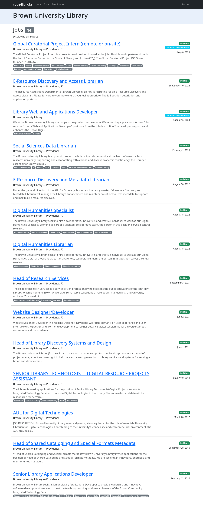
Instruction (46, 300)
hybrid (28, 66)
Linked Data (55, 232)
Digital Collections (63, 69)
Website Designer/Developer (43, 312)
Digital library (68, 232)
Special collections (41, 66)
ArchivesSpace (58, 66)
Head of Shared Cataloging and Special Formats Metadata (74, 443)
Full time (184, 43)
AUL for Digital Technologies (43, 413)
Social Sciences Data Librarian (44, 146)
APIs (47, 168)
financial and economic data (80, 168)
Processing (124, 66)
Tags (46, 4)
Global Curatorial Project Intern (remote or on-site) (66, 44)
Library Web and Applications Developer (55, 112)
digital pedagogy (21, 266)
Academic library (81, 66)
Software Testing (33, 401)
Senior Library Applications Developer (53, 474)
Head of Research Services (41, 278)
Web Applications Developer (25, 496)
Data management (39, 232)
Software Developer (22, 134)
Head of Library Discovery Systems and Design (62, 343)
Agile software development (136, 496)
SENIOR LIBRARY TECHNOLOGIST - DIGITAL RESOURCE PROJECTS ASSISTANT (81, 376)
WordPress (18, 401)
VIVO (62, 401)
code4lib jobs (23, 4)
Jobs (39, 4)
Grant (68, 66)
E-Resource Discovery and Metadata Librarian (61, 180)
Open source (80, 496)
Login (185, 4)
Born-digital (137, 66)
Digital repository (21, 232)
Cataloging (113, 66)
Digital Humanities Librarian (43, 244)
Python (40, 168)
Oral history (49, 69)
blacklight (105, 496)
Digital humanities (84, 232)
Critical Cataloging (98, 66)
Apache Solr (116, 496)
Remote (17, 69)
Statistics (55, 168)
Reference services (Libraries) (26, 300)
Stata (64, 168)
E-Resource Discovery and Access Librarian (58, 81)
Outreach (57, 300)
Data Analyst (72, 401)
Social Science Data (22, 168)
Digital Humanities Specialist (43, 210)
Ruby (61, 496)
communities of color (32, 69)
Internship (18, 66)
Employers (58, 4)
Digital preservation (103, 232)
